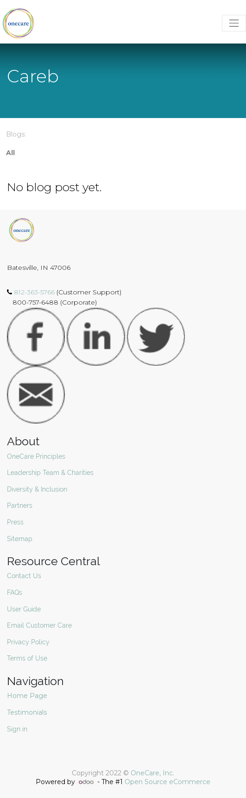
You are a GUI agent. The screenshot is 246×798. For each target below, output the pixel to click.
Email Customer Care (39, 625)
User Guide (24, 609)
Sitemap (19, 538)
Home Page (28, 696)
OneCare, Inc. (152, 773)
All (10, 153)
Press (15, 522)
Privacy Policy (28, 642)
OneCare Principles (36, 456)
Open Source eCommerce (167, 782)
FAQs (14, 592)
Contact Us (24, 576)
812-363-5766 (35, 292)
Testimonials (28, 712)
